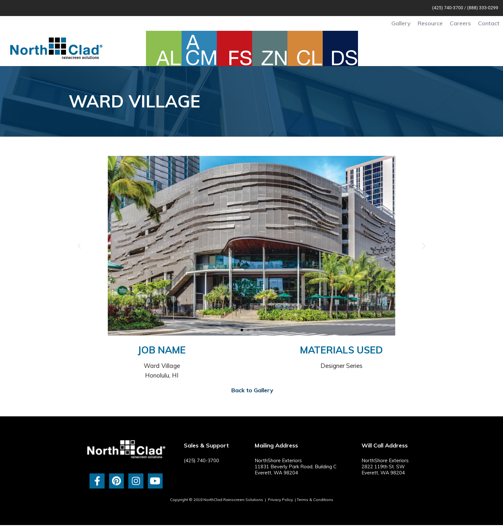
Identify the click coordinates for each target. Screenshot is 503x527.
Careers (460, 23)
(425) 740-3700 (447, 7)
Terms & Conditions (315, 499)
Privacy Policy (280, 499)
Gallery (401, 23)
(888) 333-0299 (482, 7)
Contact (488, 23)
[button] (79, 246)
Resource (430, 23)
